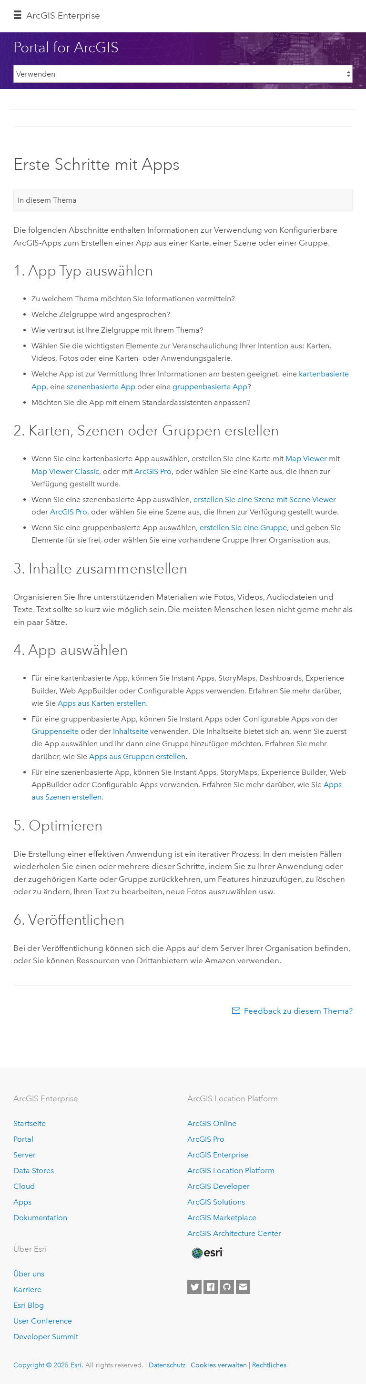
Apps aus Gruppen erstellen (137, 756)
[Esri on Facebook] (210, 1287)
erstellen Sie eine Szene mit (264, 499)
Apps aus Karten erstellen (102, 703)
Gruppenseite (55, 731)
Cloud (24, 1186)
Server (24, 1154)
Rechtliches (269, 1365)
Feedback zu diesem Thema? (298, 1011)
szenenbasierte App (101, 386)
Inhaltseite (130, 731)
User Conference (42, 1320)
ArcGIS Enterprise (63, 15)
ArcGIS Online (211, 1123)
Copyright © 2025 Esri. (48, 1365)
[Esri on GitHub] (227, 1287)
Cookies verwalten (219, 1365)
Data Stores (33, 1170)
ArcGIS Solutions (216, 1201)
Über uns (28, 1273)
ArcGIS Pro (205, 1139)
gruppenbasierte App (210, 386)
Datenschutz (167, 1365)
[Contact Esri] (243, 1287)
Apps (22, 1201)
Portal (23, 1139)
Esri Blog (28, 1305)
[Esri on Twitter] (194, 1287)
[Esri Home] (207, 1253)
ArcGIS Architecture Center (234, 1233)
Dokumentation (40, 1217)
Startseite (29, 1123)
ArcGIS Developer (218, 1186)
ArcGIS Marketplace (221, 1217)
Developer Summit (45, 1336)
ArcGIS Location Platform (230, 1170)
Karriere (27, 1289)
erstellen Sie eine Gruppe (243, 527)
